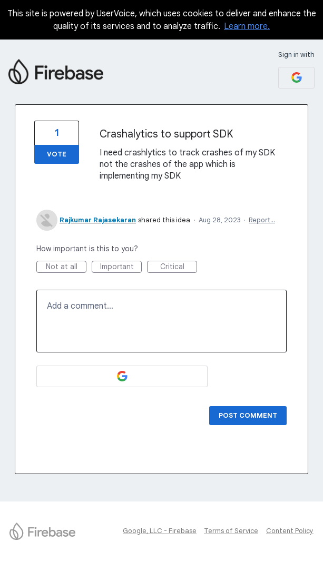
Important (121, 267)
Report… (262, 219)
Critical (179, 267)
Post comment (248, 415)
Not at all (66, 267)
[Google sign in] (296, 77)
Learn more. (247, 26)
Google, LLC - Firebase (160, 530)
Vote (56, 154)
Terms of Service (231, 530)
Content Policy (290, 530)
